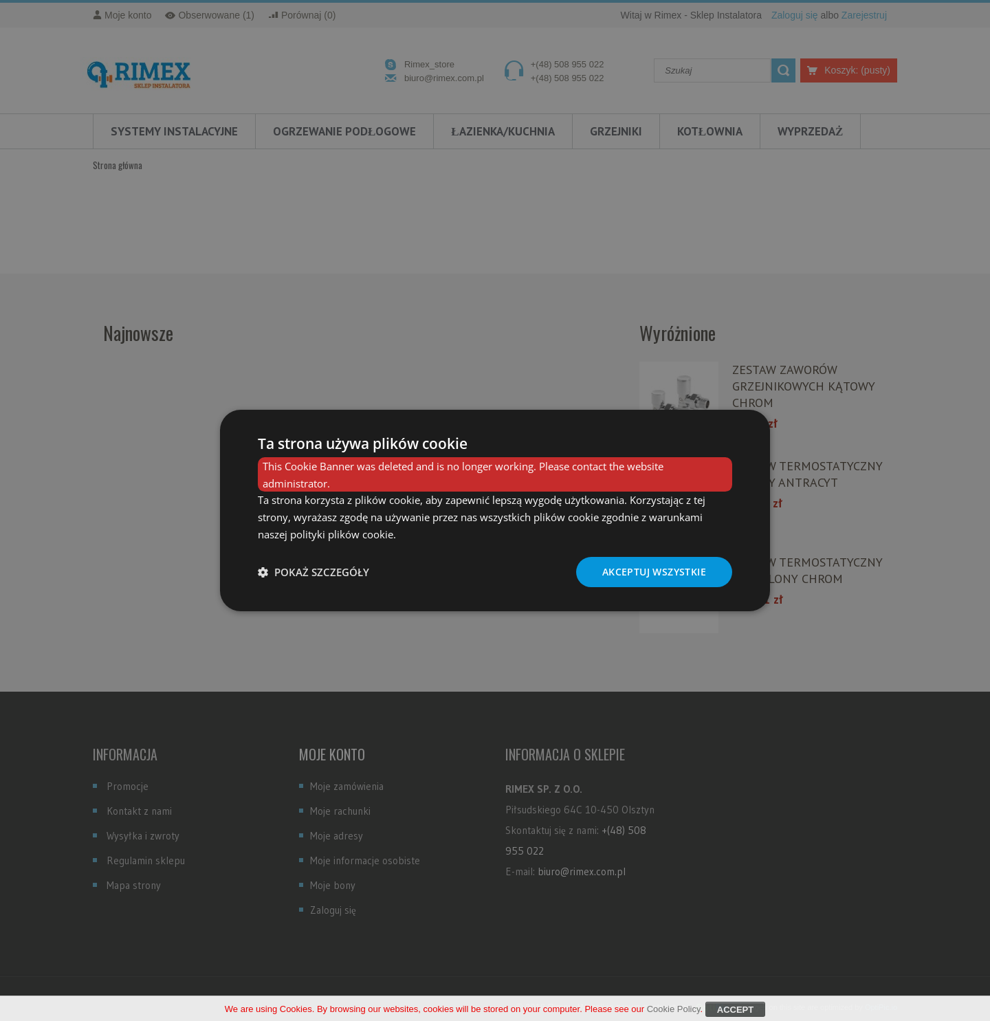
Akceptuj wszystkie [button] (654, 571)
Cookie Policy (674, 1011)
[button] (313, 572)
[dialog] (495, 511)
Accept (735, 1012)
